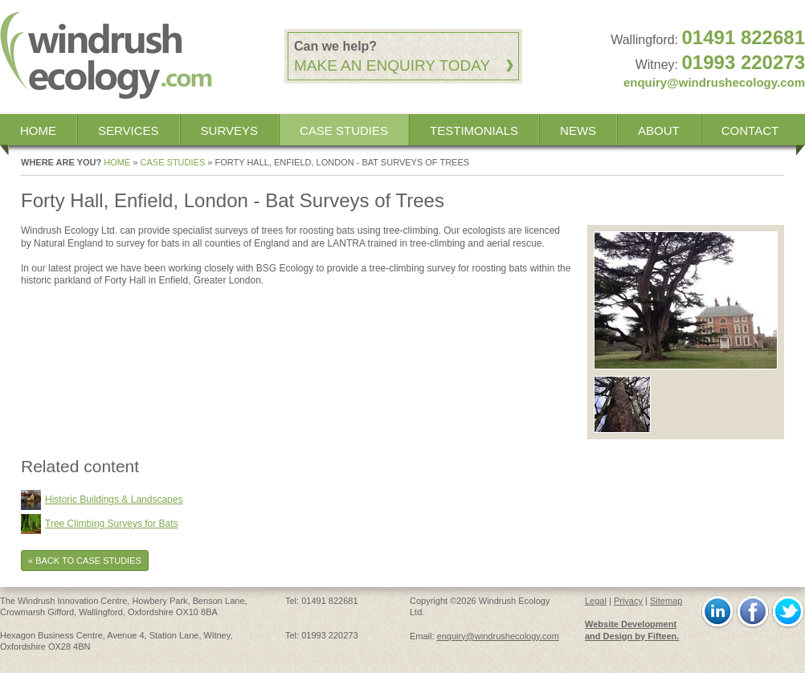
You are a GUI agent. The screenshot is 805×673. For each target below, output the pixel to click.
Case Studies (344, 130)
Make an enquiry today (392, 65)
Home (38, 130)
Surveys (229, 130)
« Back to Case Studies (84, 560)
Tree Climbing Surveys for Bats (111, 523)
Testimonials (474, 130)
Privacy (628, 601)
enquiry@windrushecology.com (714, 82)
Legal (596, 601)
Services (128, 130)
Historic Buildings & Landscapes (113, 499)
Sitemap (666, 601)
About (659, 130)
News (578, 130)
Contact (749, 130)
